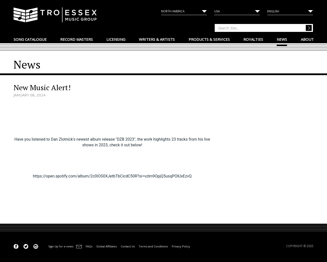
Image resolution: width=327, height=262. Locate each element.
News (282, 39)
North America (173, 11)
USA (217, 11)
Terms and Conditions (153, 246)
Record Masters (76, 39)
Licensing (115, 39)
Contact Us (128, 246)
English (273, 11)
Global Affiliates (106, 246)
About (307, 39)
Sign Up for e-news (60, 246)
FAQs (89, 246)
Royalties (253, 39)
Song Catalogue (30, 39)
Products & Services (209, 39)
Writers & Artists (157, 39)
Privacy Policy (181, 246)
